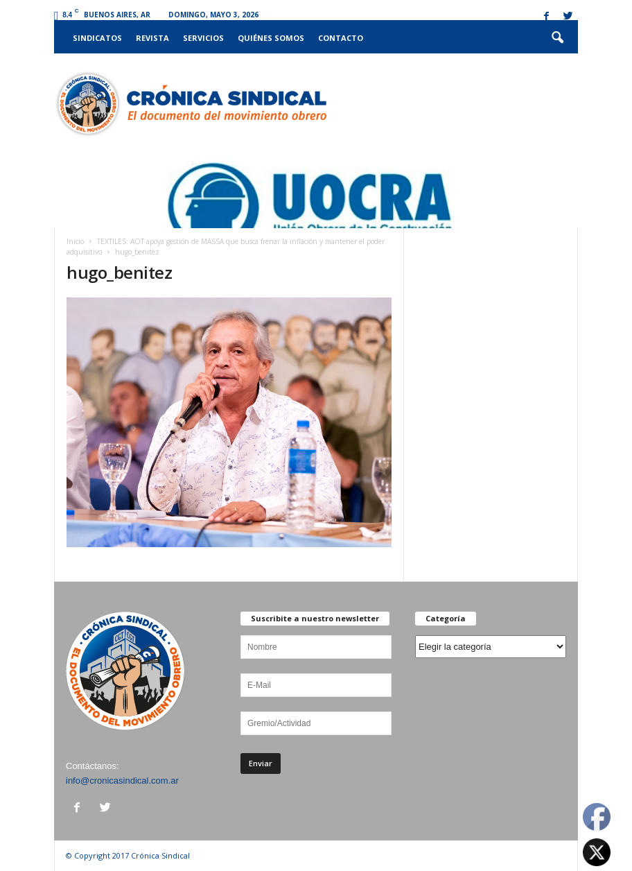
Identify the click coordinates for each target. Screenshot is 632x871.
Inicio (75, 241)
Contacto (340, 38)
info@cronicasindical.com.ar (122, 780)
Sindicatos (97, 38)
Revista (152, 38)
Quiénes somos (271, 38)
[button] (557, 38)
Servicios (203, 38)
